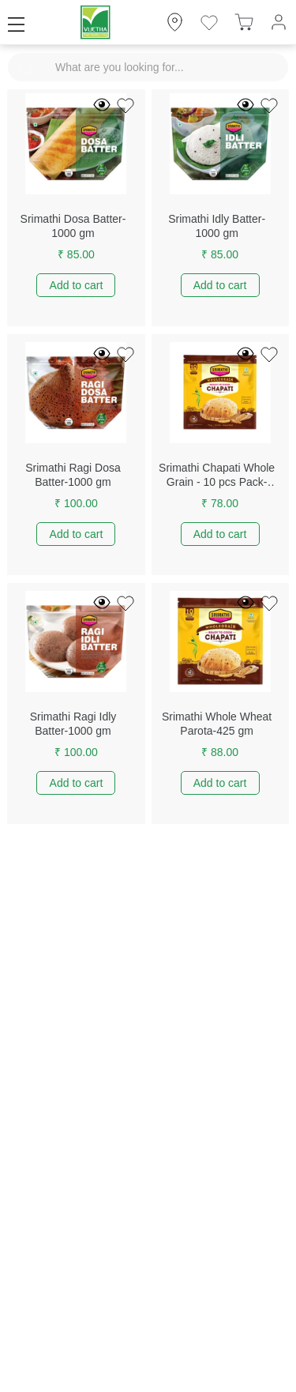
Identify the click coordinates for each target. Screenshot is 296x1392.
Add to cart (76, 285)
